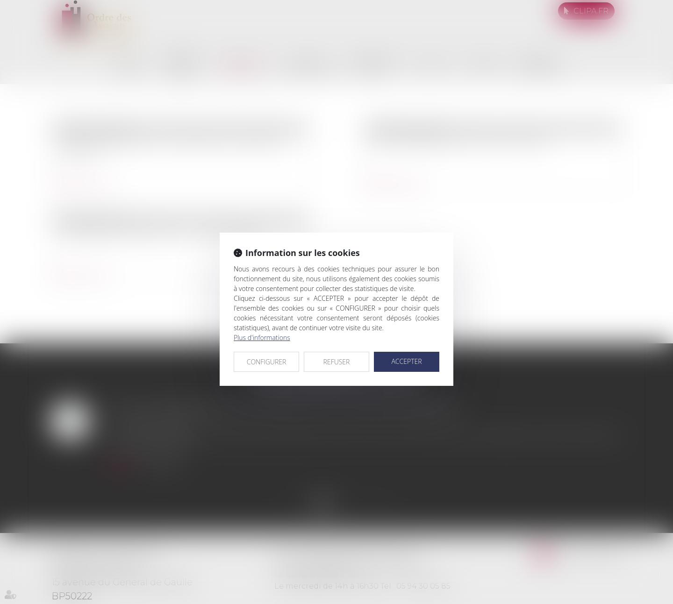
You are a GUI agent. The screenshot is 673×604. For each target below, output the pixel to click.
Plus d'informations (262, 337)
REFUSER (336, 361)
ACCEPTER (406, 361)
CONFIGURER (266, 361)
